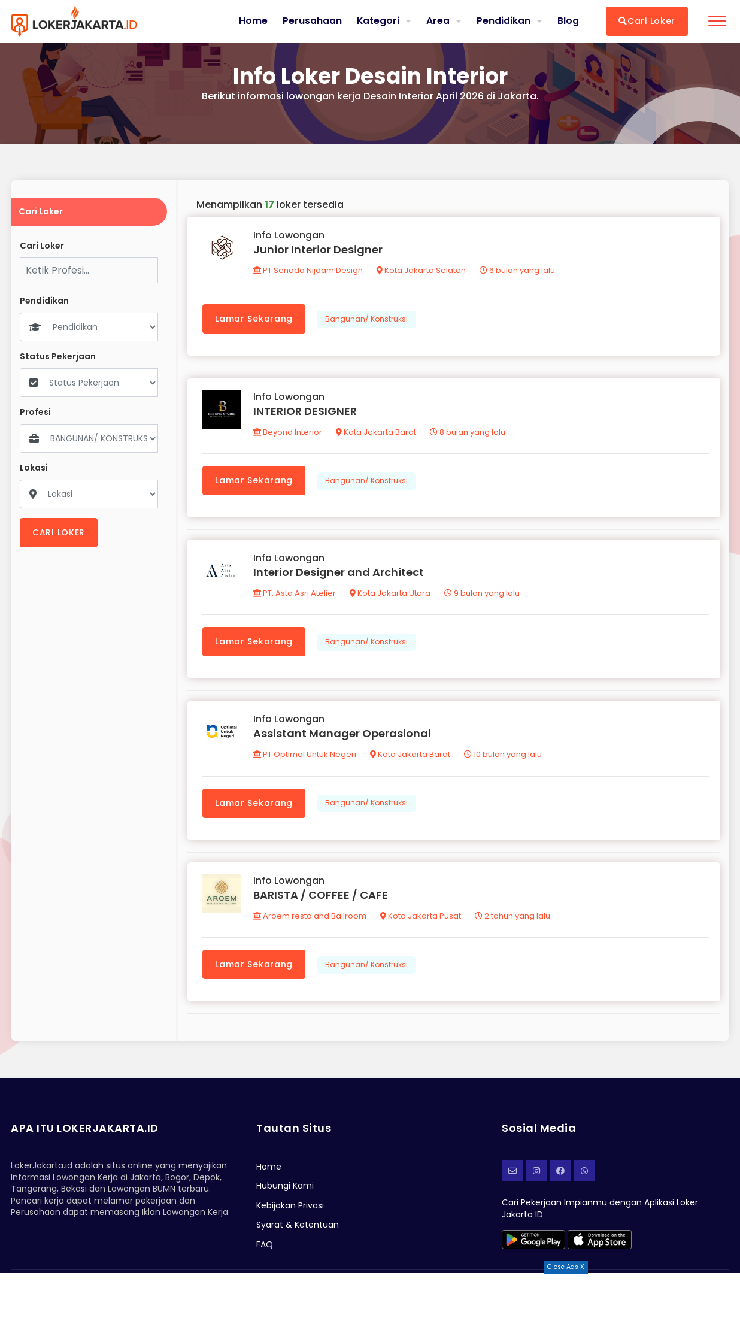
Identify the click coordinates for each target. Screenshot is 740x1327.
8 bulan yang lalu (468, 433)
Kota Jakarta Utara (390, 595)
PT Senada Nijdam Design (308, 271)
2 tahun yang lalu (513, 920)
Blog (568, 21)
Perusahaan (311, 21)
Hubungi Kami (285, 1190)
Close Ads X (565, 1266)
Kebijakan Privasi (290, 1210)
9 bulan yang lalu (482, 595)
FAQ (264, 1249)
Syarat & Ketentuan (297, 1229)
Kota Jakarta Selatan (421, 271)
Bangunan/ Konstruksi (367, 319)
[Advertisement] (370, 1300)
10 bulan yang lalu (503, 758)
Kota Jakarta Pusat (421, 920)
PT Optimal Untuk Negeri (305, 758)
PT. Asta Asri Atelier (295, 595)
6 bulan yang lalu (518, 271)
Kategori (377, 21)
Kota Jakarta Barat (376, 433)
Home (252, 21)
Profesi (35, 412)
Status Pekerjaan (58, 356)
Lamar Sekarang (254, 319)
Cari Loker (646, 21)
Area (438, 21)
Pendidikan (503, 21)
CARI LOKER (58, 532)
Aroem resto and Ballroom (310, 920)
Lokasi (34, 468)
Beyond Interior (288, 433)
